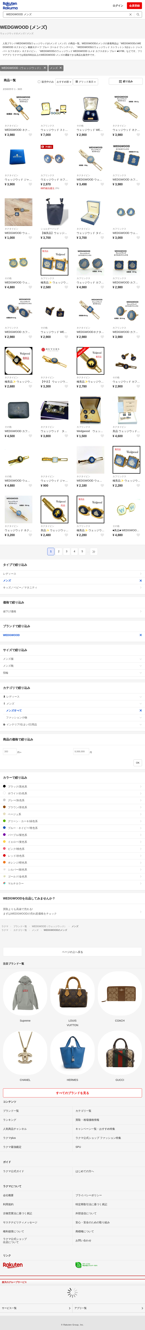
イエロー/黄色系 (72, 841)
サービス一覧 (9, 1308)
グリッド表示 (85, 81)
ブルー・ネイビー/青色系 (72, 827)
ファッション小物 (74, 717)
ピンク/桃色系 (72, 848)
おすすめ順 (64, 81)
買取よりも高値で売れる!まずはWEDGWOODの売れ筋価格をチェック (72, 911)
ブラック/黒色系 (72, 786)
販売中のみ (46, 81)
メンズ (56, 67)
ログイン (118, 5)
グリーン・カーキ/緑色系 (72, 821)
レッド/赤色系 (72, 855)
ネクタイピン (11, 125)
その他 (80, 125)
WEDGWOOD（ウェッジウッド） (24, 67)
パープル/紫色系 (72, 834)
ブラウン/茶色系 (72, 807)
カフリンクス (47, 125)
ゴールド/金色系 (72, 876)
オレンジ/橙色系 (72, 862)
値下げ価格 (72, 611)
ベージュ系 (72, 814)
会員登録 (134, 5)
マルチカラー (72, 883)
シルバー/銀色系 (72, 869)
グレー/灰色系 (72, 800)
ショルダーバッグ (50, 229)
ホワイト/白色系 (72, 793)
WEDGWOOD (72, 635)
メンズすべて (74, 710)
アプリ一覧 (80, 1308)
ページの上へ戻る (72, 951)
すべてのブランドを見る (72, 1093)
